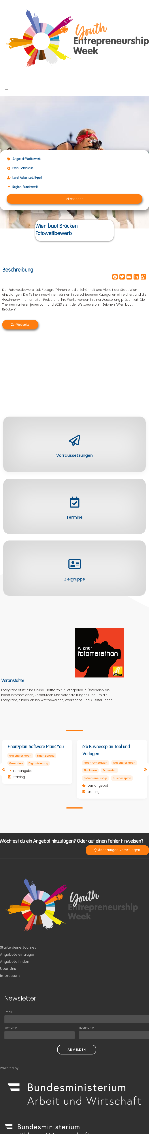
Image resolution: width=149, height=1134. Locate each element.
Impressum (10, 975)
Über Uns (8, 968)
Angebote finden (14, 961)
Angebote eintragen (17, 954)
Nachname (86, 1027)
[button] (74, 199)
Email (8, 1012)
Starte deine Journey (18, 947)
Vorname (10, 1027)
